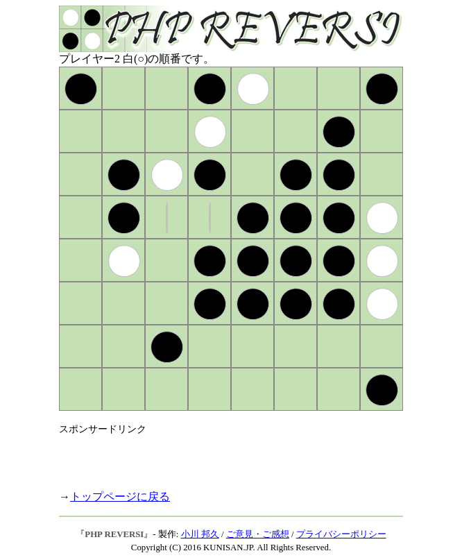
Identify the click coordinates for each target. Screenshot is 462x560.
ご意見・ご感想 (257, 534)
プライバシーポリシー (341, 534)
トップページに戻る (120, 496)
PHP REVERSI (114, 534)
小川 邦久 (200, 534)
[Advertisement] (221, 456)
